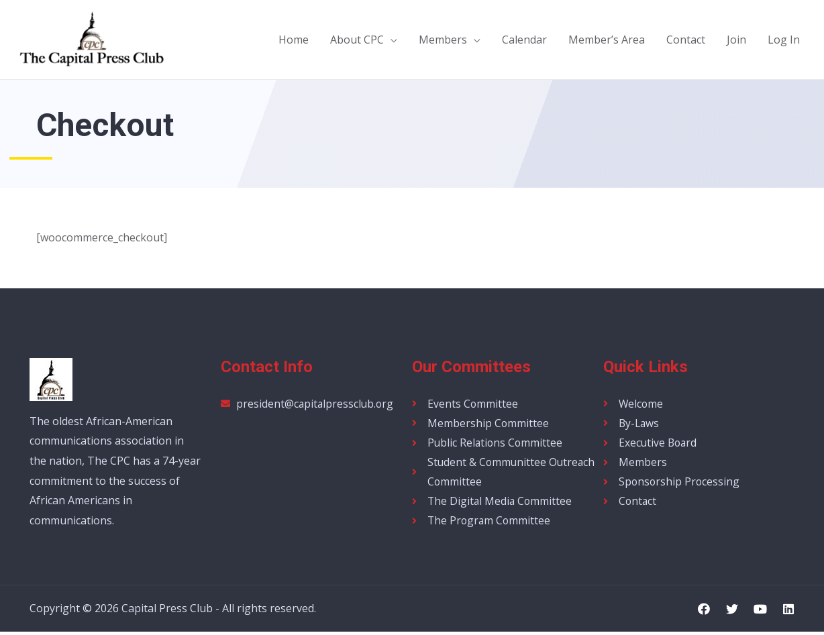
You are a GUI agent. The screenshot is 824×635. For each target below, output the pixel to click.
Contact (685, 39)
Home (293, 39)
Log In (784, 39)
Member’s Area (606, 39)
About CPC (357, 39)
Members (443, 39)
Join (736, 39)
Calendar (524, 39)
